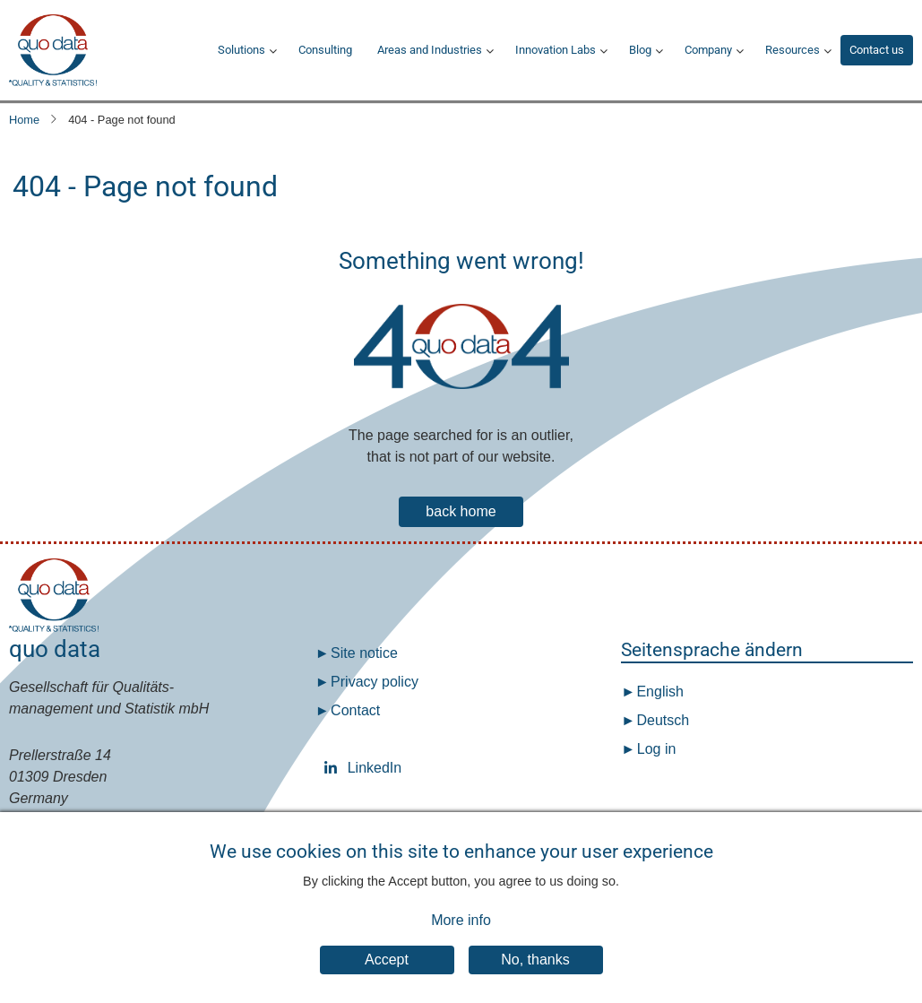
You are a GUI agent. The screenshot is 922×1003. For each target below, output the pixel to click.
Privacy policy (374, 681)
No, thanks (535, 973)
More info (461, 933)
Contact (355, 710)
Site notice (364, 653)
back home (460, 511)
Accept (387, 973)
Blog (640, 49)
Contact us (876, 49)
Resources (792, 49)
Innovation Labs (555, 49)
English (658, 691)
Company (708, 49)
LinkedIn (334, 767)
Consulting (325, 49)
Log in (656, 749)
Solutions (241, 49)
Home (24, 119)
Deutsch (661, 720)
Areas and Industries (429, 49)
